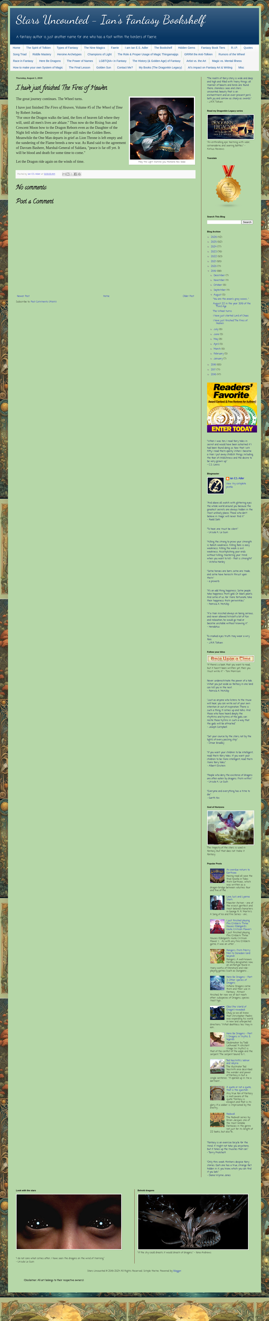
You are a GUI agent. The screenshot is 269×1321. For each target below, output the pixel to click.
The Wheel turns (222, 311)
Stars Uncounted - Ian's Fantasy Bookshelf (110, 19)
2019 (214, 271)
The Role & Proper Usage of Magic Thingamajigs (148, 54)
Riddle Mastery (42, 54)
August (218, 295)
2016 (214, 374)
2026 (214, 237)
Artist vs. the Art (196, 60)
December (220, 275)
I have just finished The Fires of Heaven (230, 322)
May (216, 339)
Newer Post (23, 296)
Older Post (188, 296)
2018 (214, 365)
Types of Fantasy (67, 47)
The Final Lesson (79, 67)
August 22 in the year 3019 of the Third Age (232, 305)
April (217, 344)
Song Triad (20, 54)
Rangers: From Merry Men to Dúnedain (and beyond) (238, 953)
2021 (214, 261)
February (219, 354)
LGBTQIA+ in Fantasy (112, 60)
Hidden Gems (186, 47)
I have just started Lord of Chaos (231, 316)
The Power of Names (80, 60)
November (220, 280)
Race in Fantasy (23, 60)
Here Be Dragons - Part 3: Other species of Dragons (239, 980)
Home (16, 47)
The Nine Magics (94, 47)
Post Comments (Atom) (44, 302)
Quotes (248, 47)
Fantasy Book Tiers (213, 47)
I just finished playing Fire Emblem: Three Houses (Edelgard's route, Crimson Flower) (238, 925)
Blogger (177, 1271)
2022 (214, 256)
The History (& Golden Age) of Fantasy (156, 60)
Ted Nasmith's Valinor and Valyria (238, 1062)
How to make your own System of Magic (38, 67)
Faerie (115, 47)
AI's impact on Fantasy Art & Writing (210, 67)
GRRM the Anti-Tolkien (198, 54)
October (218, 285)
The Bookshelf (163, 47)
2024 (214, 247)
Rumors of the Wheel (232, 54)
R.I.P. (234, 47)
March (217, 349)
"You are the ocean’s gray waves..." (231, 299)
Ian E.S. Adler (237, 478)
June (217, 334)
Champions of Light (99, 54)
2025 (214, 242)
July (216, 329)
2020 (214, 266)
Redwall (230, 1114)
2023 (214, 252)
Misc (241, 67)
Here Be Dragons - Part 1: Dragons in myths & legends (239, 1036)
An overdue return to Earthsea (238, 871)
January (218, 359)
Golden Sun (103, 67)
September (220, 290)
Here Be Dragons (50, 60)
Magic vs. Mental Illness (227, 60)
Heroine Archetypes (69, 54)
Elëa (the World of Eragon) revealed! (236, 1008)
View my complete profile (236, 485)
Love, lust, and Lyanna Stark (238, 898)
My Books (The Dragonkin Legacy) (160, 67)
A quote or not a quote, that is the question (238, 1089)
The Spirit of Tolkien (38, 47)
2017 (213, 370)
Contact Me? (125, 67)
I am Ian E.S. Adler (136, 47)
